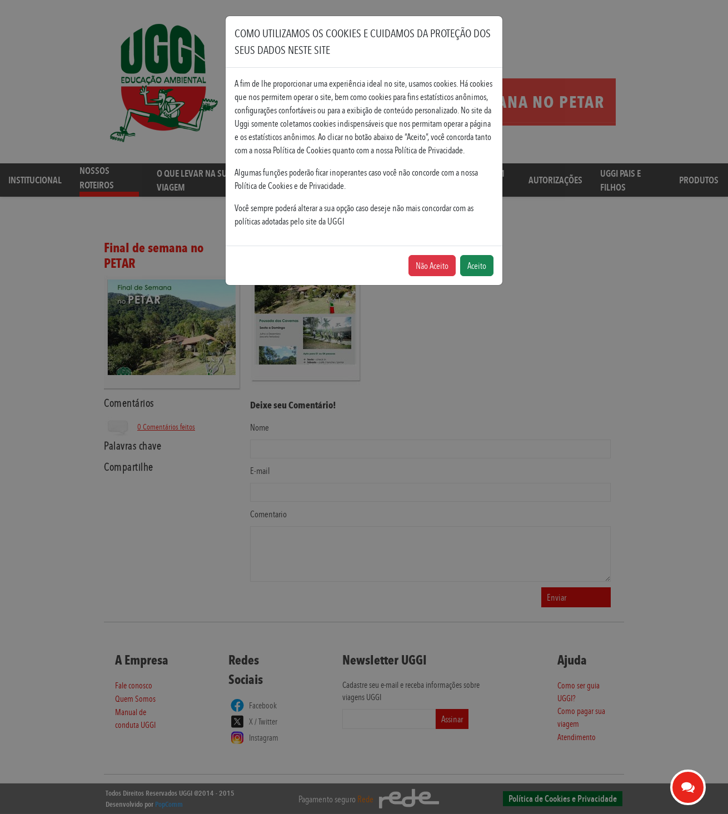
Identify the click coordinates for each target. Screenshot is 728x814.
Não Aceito (432, 265)
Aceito (476, 265)
